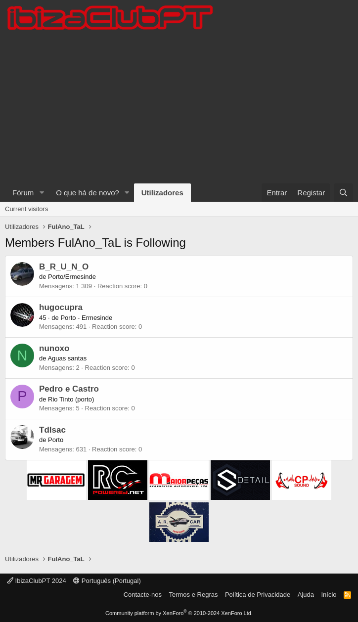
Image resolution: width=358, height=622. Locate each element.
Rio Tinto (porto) (71, 399)
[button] (41, 192)
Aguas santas (67, 358)
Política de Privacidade (257, 594)
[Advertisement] (179, 109)
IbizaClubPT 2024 (36, 580)
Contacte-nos (143, 594)
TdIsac (52, 430)
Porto (55, 440)
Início (328, 594)
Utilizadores (162, 192)
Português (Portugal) (107, 580)
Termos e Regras (193, 594)
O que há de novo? (87, 192)
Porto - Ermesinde (86, 317)
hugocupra (61, 307)
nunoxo (54, 348)
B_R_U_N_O (64, 266)
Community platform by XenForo (179, 613)
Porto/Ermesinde (72, 276)
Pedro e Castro (69, 389)
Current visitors (26, 209)
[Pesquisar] (343, 192)
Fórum (23, 192)
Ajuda (306, 594)
